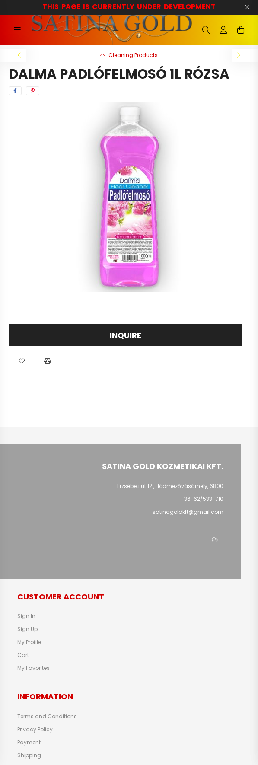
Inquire (125, 335)
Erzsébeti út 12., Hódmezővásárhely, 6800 (170, 486)
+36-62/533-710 (201, 499)
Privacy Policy (35, 730)
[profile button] (223, 29)
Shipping (29, 755)
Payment (29, 743)
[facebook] (15, 90)
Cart (23, 655)
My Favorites (33, 668)
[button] (21, 361)
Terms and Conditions (47, 717)
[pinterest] (32, 90)
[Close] (247, 7)
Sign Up (27, 629)
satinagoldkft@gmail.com (188, 512)
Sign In (26, 616)
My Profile (29, 642)
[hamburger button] (17, 29)
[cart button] (240, 29)
